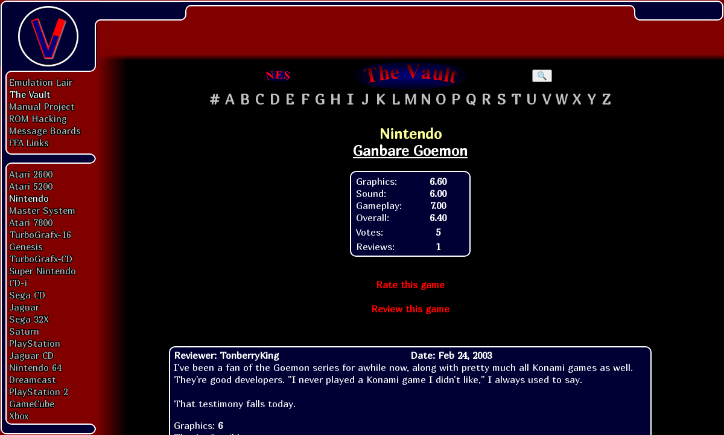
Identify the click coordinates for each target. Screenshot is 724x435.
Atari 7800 (30, 222)
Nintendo (29, 198)
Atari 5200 (30, 186)
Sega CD (27, 294)
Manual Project (42, 106)
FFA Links (29, 142)
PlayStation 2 (38, 391)
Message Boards (45, 130)
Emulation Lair (40, 82)
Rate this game (410, 285)
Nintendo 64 (35, 367)
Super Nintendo (42, 270)
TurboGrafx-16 (40, 234)
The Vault (30, 94)
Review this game (410, 309)
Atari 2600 (30, 174)
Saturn (24, 331)
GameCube (31, 403)
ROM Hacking (38, 118)
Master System (42, 210)
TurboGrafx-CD (40, 258)
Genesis (26, 246)
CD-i (18, 282)
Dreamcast (32, 379)
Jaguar (24, 306)
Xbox (18, 415)
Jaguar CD (31, 355)
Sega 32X (29, 319)
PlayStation (34, 343)
